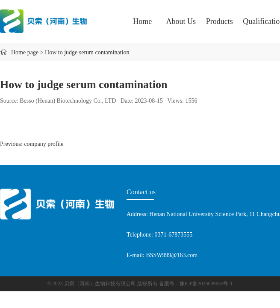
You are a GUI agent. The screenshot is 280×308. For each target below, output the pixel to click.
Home (142, 21)
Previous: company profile (32, 144)
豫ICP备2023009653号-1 (206, 284)
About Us (181, 21)
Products (219, 21)
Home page (24, 52)
